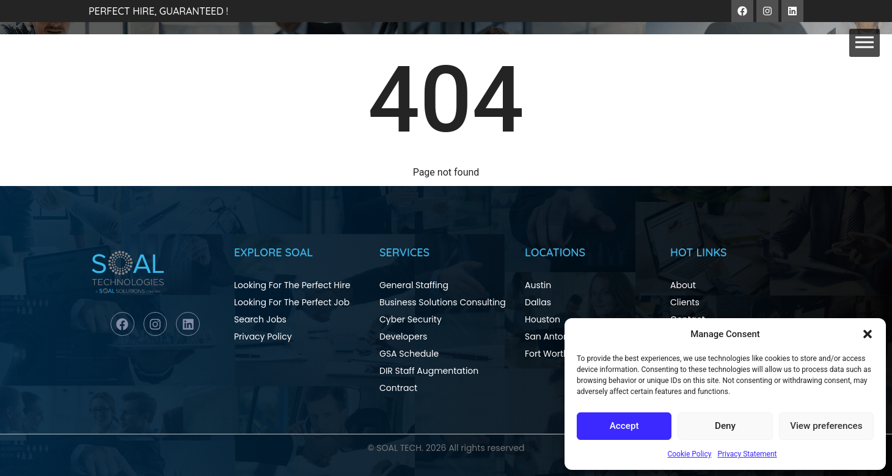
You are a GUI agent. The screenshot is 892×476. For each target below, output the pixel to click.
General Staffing (413, 285)
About (683, 285)
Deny (725, 426)
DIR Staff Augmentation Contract (428, 379)
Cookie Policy (689, 454)
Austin (538, 285)
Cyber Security (410, 319)
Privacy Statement (747, 454)
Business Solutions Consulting (442, 302)
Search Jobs (260, 319)
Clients (685, 302)
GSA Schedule (409, 354)
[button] (867, 334)
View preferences (826, 426)
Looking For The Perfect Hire (292, 285)
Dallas (538, 302)
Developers (403, 336)
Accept (624, 426)
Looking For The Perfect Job (291, 302)
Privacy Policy (263, 336)
